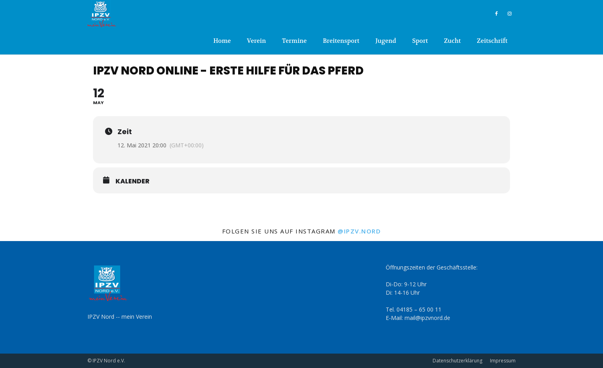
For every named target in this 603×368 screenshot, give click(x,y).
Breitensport (341, 41)
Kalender (132, 181)
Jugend (385, 41)
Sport (420, 41)
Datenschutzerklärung (457, 360)
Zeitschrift (492, 41)
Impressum (503, 360)
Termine (294, 41)
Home (222, 41)
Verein (256, 41)
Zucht (452, 41)
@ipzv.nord (359, 231)
